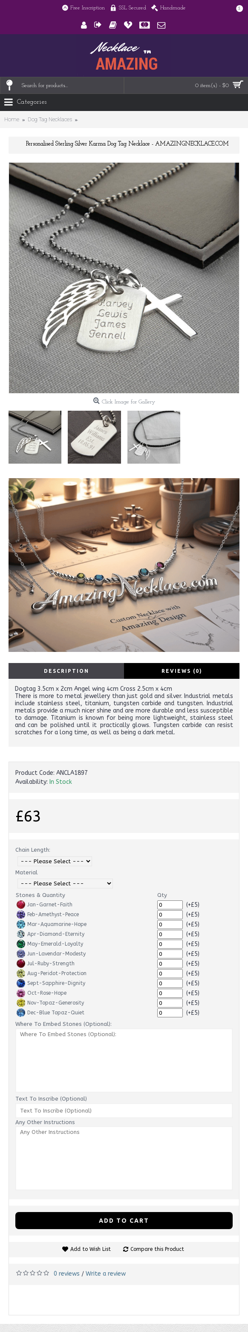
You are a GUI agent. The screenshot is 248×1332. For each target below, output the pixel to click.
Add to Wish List (90, 1249)
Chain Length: (32, 850)
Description (66, 671)
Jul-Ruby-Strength (46, 963)
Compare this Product (157, 1249)
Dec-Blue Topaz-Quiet (50, 1012)
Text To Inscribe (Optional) (51, 1098)
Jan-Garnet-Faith (44, 904)
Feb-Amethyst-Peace (48, 914)
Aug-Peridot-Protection (52, 973)
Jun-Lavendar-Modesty (51, 953)
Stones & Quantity (40, 895)
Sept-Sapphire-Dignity (51, 983)
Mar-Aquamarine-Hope (52, 924)
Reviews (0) (181, 671)
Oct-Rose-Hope (41, 993)
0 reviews (67, 1273)
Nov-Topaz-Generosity (50, 1003)
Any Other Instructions (45, 1122)
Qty (162, 895)
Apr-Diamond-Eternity (50, 934)
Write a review (106, 1273)
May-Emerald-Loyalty (50, 944)
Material (26, 872)
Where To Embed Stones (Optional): (63, 1024)
